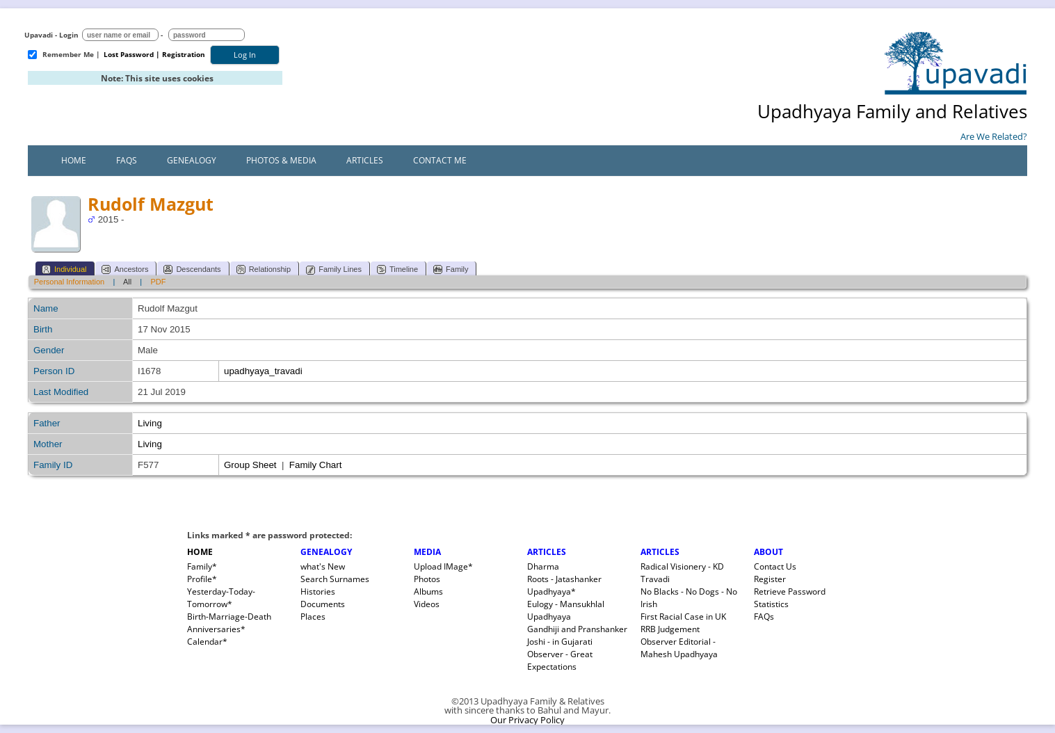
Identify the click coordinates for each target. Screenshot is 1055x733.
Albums (428, 591)
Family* (202, 566)
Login (69, 34)
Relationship (263, 269)
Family (450, 269)
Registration (183, 54)
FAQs (126, 160)
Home (73, 160)
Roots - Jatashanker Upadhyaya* (564, 585)
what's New (322, 566)
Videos (427, 604)
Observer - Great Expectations (560, 660)
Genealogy (191, 160)
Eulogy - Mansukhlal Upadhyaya (565, 610)
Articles (364, 160)
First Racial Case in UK (683, 616)
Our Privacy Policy (527, 720)
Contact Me (440, 160)
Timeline (397, 269)
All (127, 281)
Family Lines (334, 269)
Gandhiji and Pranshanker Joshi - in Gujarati (577, 635)
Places (312, 616)
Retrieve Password (790, 591)
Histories (317, 591)
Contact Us (775, 566)
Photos (427, 579)
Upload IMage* (443, 566)
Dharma (543, 566)
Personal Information (69, 281)
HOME (200, 552)
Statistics (771, 604)
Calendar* (207, 641)
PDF (158, 281)
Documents (322, 604)
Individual (64, 269)
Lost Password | (132, 54)
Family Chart (315, 465)
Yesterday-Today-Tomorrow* (221, 598)
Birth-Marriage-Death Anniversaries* (229, 623)
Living (150, 423)
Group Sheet (250, 465)
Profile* (202, 579)
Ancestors (125, 269)
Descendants (191, 269)
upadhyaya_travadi (263, 371)
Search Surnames (334, 579)
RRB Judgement (670, 629)
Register (770, 579)
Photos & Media (281, 160)
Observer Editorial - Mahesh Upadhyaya (679, 648)
